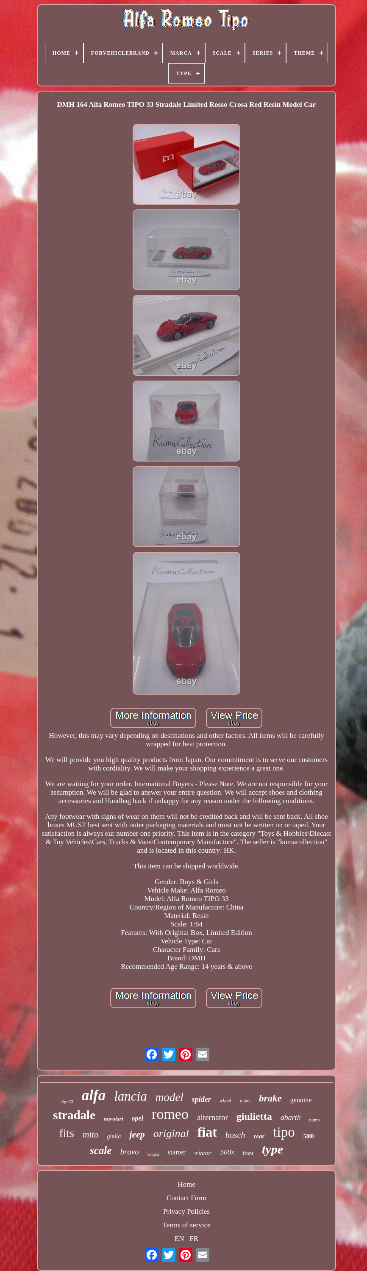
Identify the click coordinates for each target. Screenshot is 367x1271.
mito (90, 1134)
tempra (153, 1154)
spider (201, 1099)
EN (179, 1239)
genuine (301, 1100)
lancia (130, 1096)
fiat (207, 1132)
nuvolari (113, 1118)
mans (245, 1101)
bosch (235, 1135)
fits (66, 1133)
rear (259, 1136)
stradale (74, 1115)
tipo (284, 1132)
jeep (137, 1134)
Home (186, 1184)
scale (100, 1150)
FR (193, 1239)
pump (314, 1119)
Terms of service (186, 1225)
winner (203, 1152)
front (248, 1153)
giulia (114, 1136)
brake (270, 1098)
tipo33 (67, 1101)
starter (177, 1152)
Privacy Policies (186, 1211)
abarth (291, 1117)
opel (138, 1118)
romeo (170, 1114)
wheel (225, 1101)
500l (308, 1136)
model (170, 1097)
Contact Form (186, 1198)
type (272, 1149)
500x (227, 1152)
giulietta (254, 1116)
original (171, 1133)
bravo (129, 1151)
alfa (94, 1095)
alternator (212, 1117)
